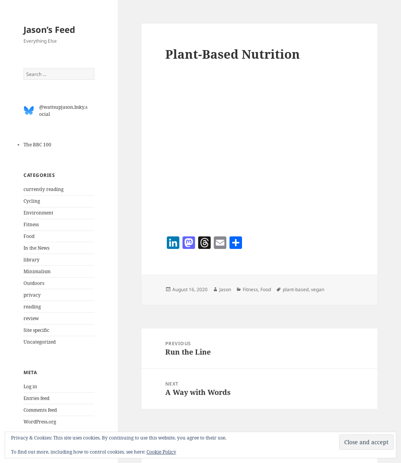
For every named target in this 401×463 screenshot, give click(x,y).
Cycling (31, 201)
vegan (317, 289)
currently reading (43, 189)
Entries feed (36, 398)
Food (28, 236)
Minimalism (37, 271)
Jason (225, 289)
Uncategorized (39, 342)
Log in (30, 386)
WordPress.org (39, 421)
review (31, 318)
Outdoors (33, 283)
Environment (38, 212)
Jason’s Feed (49, 29)
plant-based (296, 289)
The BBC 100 (37, 144)
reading (32, 306)
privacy (32, 295)
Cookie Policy (161, 452)
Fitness (31, 224)
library (31, 259)
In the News (36, 248)
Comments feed (40, 410)
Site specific (36, 330)
